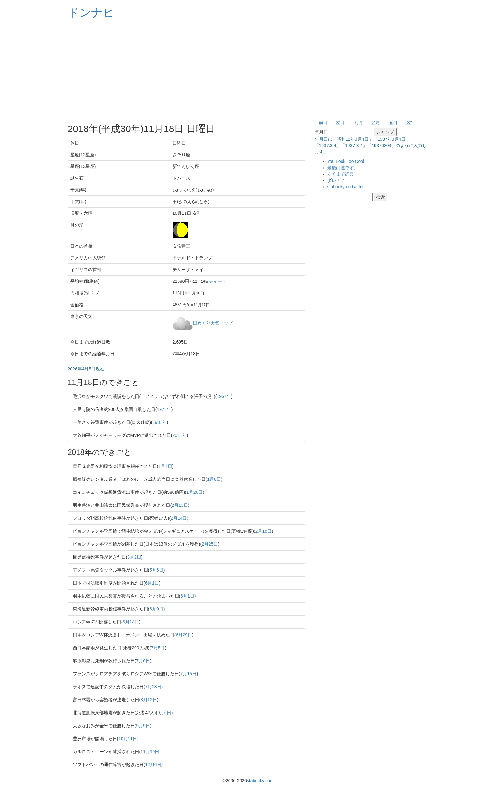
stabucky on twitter (345, 186)
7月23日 (153, 686)
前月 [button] (358, 122)
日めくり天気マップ (213, 322)
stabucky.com (260, 780)
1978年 (164, 409)
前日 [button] (323, 122)
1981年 (160, 422)
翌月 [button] (375, 122)
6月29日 (184, 634)
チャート (218, 281)
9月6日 (164, 712)
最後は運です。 (342, 167)
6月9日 (156, 608)
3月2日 (134, 557)
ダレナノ (336, 180)
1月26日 (194, 492)
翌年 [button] (410, 122)
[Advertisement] (248, 69)
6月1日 (152, 583)
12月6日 (153, 764)
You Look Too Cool (345, 161)
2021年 (180, 435)
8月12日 (149, 699)
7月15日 (188, 673)
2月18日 (263, 531)
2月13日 (180, 505)
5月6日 (156, 570)
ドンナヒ (91, 12)
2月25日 (210, 544)
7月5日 (158, 647)
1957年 (224, 396)
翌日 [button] (340, 122)
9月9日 (143, 725)
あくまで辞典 (340, 174)
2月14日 (179, 518)
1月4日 (165, 466)
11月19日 (150, 751)
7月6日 (143, 660)
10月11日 (127, 738)
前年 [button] (394, 122)
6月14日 (130, 621)
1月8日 (214, 479)
